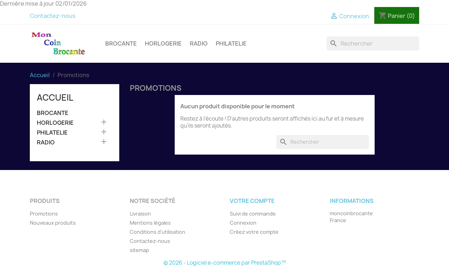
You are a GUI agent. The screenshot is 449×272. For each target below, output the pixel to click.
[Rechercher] (373, 43)
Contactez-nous (52, 16)
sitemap (139, 250)
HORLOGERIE (163, 43)
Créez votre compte (254, 232)
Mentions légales (150, 222)
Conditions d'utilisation (157, 232)
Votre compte (252, 201)
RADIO (199, 43)
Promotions (44, 213)
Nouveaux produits (53, 222)
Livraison (140, 213)
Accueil (55, 97)
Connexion (243, 222)
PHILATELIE (231, 43)
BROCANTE (121, 43)
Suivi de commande (253, 213)
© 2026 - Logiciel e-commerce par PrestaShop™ (224, 262)
